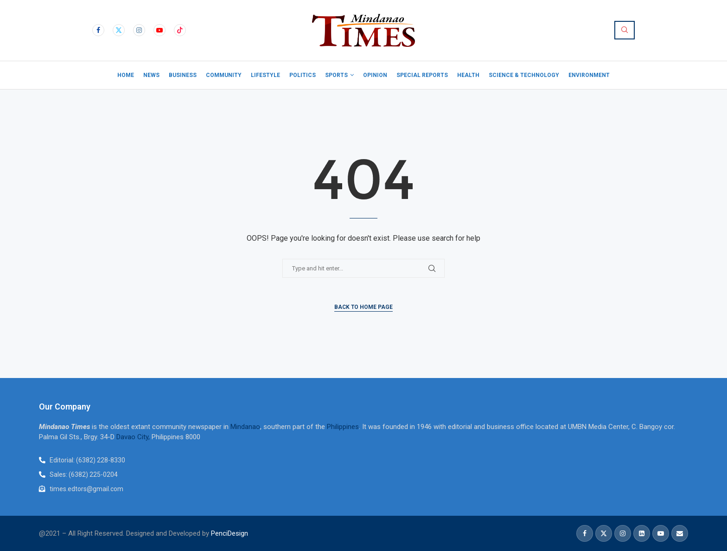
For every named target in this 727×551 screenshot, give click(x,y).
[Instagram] (139, 30)
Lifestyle (265, 75)
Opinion (375, 75)
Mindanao (245, 427)
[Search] (624, 30)
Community (224, 75)
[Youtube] (159, 30)
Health (468, 75)
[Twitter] (119, 30)
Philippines (343, 427)
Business (183, 75)
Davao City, (134, 437)
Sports (336, 75)
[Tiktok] (180, 30)
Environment (589, 75)
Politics (302, 75)
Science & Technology (524, 75)
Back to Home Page (363, 307)
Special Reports (422, 75)
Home (125, 75)
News (151, 75)
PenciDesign (229, 533)
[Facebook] (98, 30)
